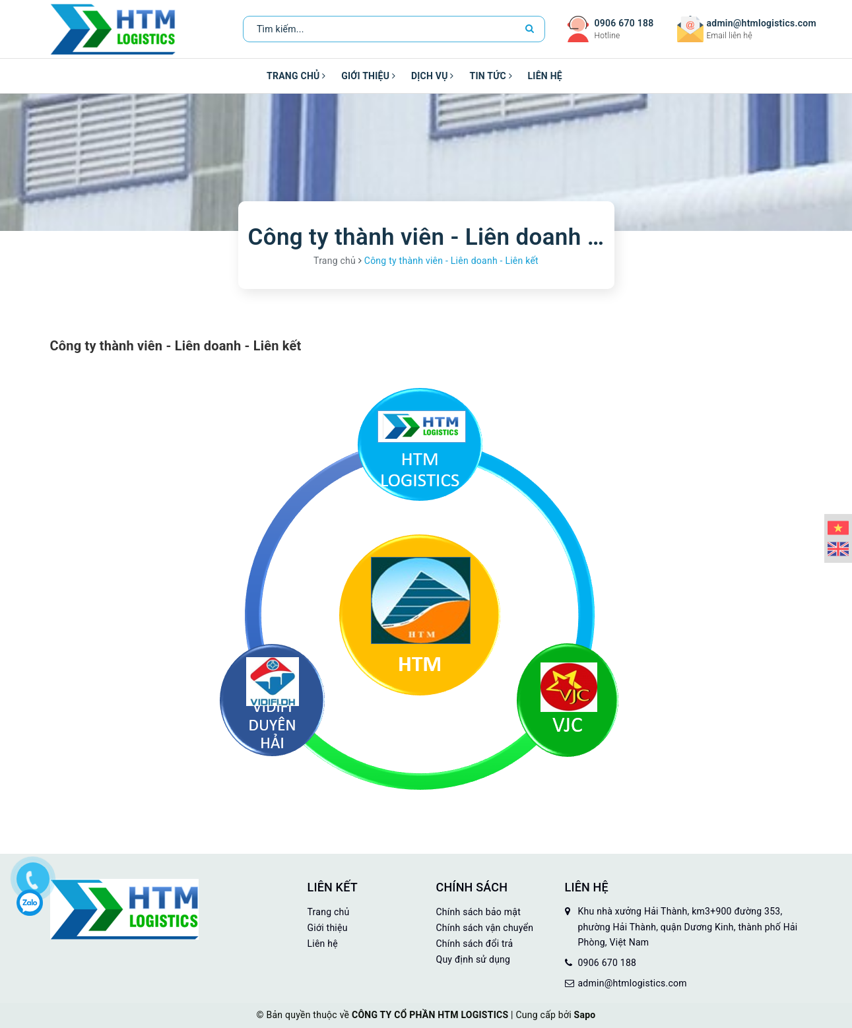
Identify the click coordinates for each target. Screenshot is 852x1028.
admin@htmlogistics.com (761, 23)
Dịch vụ (432, 76)
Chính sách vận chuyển (485, 927)
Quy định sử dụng (473, 959)
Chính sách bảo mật (478, 912)
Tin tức (490, 76)
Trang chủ (296, 76)
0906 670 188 (624, 23)
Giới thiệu (368, 76)
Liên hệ (545, 76)
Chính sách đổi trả (474, 943)
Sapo (585, 1015)
